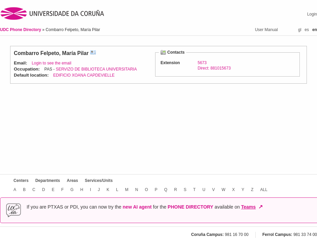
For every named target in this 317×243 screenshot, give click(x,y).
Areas (72, 180)
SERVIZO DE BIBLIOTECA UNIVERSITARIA (96, 69)
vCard (93, 53)
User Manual (266, 29)
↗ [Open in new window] (260, 207)
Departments (47, 180)
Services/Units (99, 180)
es (307, 29)
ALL (263, 189)
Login (312, 14)
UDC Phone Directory (21, 29)
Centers (21, 180)
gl (299, 29)
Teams (248, 207)
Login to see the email (51, 63)
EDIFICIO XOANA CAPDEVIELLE (84, 75)
